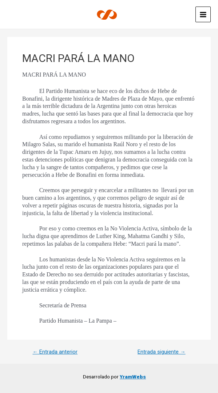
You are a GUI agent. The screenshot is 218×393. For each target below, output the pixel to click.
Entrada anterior (55, 352)
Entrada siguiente (162, 352)
